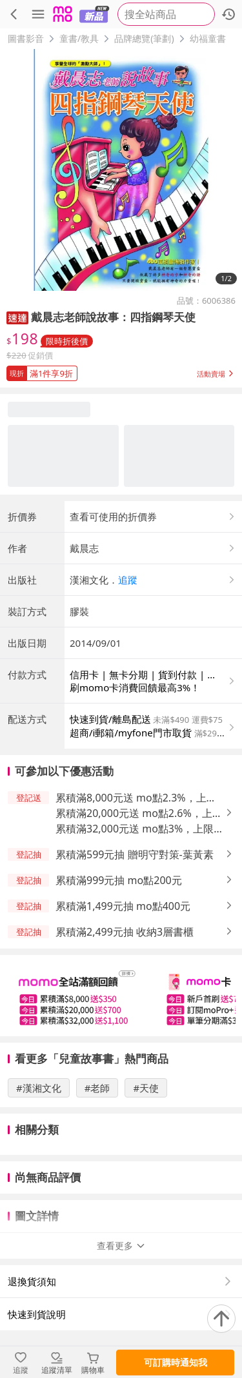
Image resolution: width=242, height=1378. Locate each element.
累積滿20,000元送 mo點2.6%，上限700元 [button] (139, 813)
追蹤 (127, 579)
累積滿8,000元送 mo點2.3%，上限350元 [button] (136, 798)
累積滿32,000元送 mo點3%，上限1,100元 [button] (134, 829)
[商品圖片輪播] (121, 170)
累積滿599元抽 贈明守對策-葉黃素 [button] (134, 854)
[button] (17, 317)
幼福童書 (208, 38)
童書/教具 (79, 38)
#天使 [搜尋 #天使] (146, 1087)
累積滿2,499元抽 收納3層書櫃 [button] (124, 932)
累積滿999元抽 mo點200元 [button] (118, 880)
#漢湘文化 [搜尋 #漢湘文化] (38, 1087)
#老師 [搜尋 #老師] (97, 1087)
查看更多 (121, 1245)
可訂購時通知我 (175, 1362)
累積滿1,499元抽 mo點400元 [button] (122, 906)
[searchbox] (166, 14)
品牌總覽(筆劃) (144, 38)
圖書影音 (26, 38)
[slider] (121, 995)
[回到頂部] (221, 1318)
